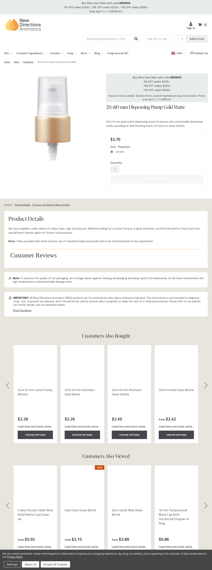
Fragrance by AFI (117, 53)
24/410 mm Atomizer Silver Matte (127, 392)
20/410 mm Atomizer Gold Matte (80, 392)
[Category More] (16, 62)
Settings (12, 564)
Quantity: (116, 162)
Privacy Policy (14, 556)
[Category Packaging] (28, 62)
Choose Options (35, 435)
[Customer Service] (199, 53)
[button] (136, 39)
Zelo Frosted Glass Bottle (176, 389)
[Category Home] (7, 62)
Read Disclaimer (22, 310)
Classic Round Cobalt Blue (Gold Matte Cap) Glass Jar (35, 514)
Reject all (30, 564)
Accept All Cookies (55, 564)
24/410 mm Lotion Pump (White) (35, 392)
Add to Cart (197, 39)
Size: (120, 147)
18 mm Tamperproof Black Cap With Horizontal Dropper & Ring (174, 517)
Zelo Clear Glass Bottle (80, 510)
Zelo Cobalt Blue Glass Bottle (127, 512)
